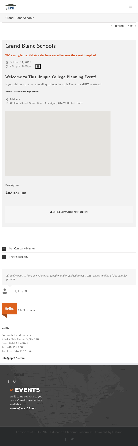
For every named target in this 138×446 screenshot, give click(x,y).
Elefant (117, 432)
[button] (69, 248)
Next (130, 25)
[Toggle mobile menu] (131, 6)
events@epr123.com (23, 408)
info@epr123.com (13, 358)
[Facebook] (8, 381)
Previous (119, 25)
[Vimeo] (14, 381)
